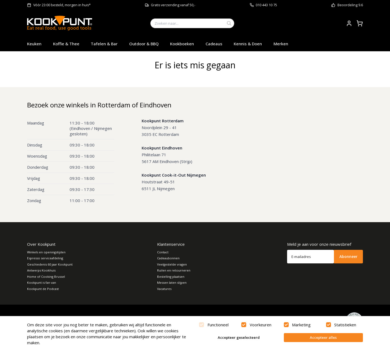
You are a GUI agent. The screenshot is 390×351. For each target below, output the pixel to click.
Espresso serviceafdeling (45, 258)
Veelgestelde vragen (172, 264)
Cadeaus (214, 43)
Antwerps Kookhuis (41, 270)
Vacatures (164, 289)
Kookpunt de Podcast (43, 289)
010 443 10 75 (266, 5)
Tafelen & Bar (104, 43)
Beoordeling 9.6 (350, 5)
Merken (281, 43)
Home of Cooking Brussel (46, 277)
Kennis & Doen (248, 43)
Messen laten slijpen (172, 282)
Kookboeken (182, 43)
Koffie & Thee (66, 43)
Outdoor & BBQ (144, 43)
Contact (162, 252)
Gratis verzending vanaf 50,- (173, 5)
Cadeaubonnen (168, 258)
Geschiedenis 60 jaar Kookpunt (50, 264)
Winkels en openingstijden (46, 252)
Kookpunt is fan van (41, 282)
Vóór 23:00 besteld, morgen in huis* (62, 5)
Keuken (34, 43)
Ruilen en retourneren (173, 270)
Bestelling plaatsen (170, 277)
